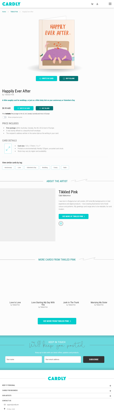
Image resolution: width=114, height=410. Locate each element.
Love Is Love (15, 302)
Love (19, 167)
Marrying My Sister (99, 302)
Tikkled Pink (14, 12)
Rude (65, 167)
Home (4, 12)
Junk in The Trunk (71, 302)
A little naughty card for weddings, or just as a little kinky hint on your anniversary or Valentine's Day (38, 100)
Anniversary (8, 167)
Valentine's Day (31, 167)
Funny (55, 167)
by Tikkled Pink (15, 305)
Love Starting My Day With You (43, 303)
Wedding (45, 167)
